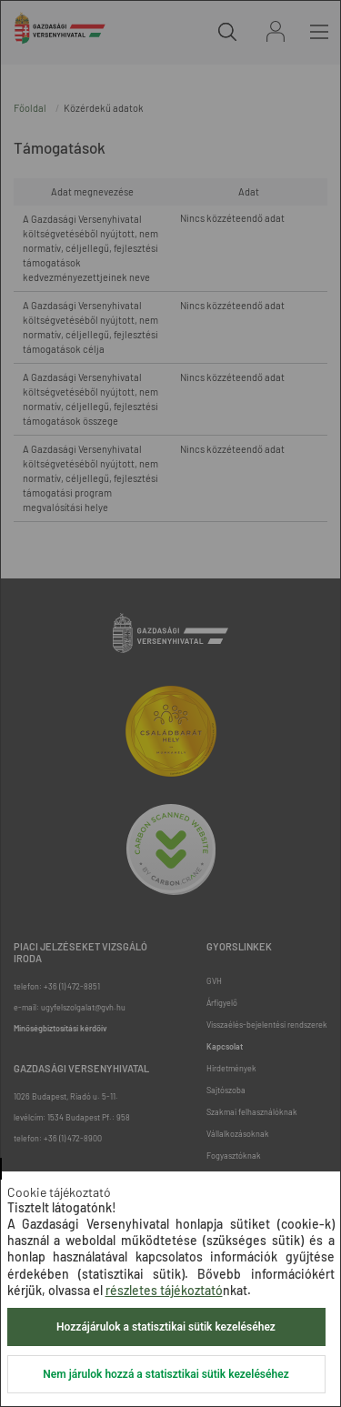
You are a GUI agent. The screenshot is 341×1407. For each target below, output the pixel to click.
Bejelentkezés (275, 31)
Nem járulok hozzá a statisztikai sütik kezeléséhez (165, 1374)
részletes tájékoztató (164, 1290)
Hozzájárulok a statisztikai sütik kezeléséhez (166, 1327)
